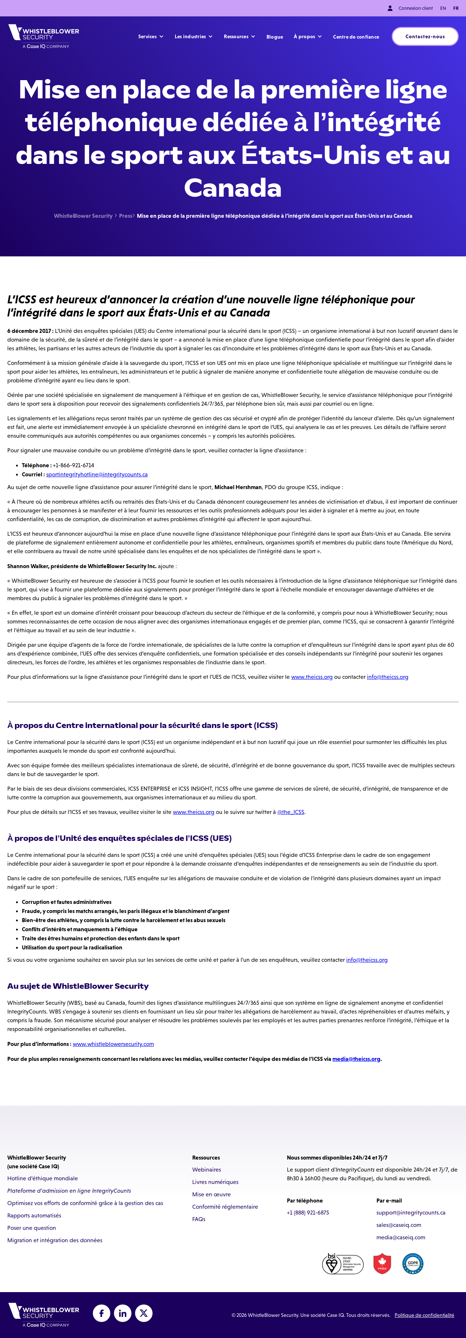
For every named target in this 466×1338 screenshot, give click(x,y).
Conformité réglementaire (225, 1207)
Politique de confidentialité (424, 1315)
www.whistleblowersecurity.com (113, 1044)
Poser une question (31, 1228)
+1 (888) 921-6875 (308, 1212)
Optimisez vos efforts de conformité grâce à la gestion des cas (85, 1203)
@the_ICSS (290, 812)
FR (456, 8)
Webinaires (206, 1169)
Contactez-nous (425, 36)
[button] (151, 36)
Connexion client (415, 8)
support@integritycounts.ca (411, 1212)
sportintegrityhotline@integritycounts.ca (97, 474)
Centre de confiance (356, 37)
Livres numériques (215, 1182)
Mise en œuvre (211, 1194)
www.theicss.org (312, 677)
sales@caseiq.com (398, 1225)
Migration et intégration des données (54, 1240)
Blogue (274, 37)
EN (443, 8)
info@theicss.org (387, 677)
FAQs (198, 1219)
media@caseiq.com (400, 1237)
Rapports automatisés (34, 1215)
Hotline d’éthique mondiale (42, 1178)
